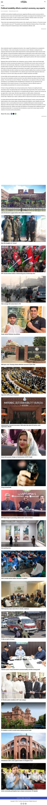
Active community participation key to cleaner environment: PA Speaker (19, 791)
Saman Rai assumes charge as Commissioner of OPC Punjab (16, 457)
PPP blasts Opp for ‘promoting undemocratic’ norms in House (17, 517)
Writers (23, 798)
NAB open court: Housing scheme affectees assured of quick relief (18, 364)
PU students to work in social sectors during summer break (16, 730)
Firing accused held (6, 487)
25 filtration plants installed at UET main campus (13, 700)
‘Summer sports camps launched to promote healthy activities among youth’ (20, 669)
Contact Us (19, 798)
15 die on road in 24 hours (8, 639)
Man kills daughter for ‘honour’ (9, 243)
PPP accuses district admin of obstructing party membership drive (18, 273)
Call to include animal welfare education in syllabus (14, 578)
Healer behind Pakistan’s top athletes (10, 334)
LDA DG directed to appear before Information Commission (16, 212)
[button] (11, 114)
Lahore (2, 5)
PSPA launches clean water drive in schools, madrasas (15, 608)
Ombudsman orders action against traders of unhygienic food (17, 760)
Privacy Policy (27, 798)
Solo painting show (6, 548)
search (45, 2)
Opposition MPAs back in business (10, 395)
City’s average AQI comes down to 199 (11, 304)
